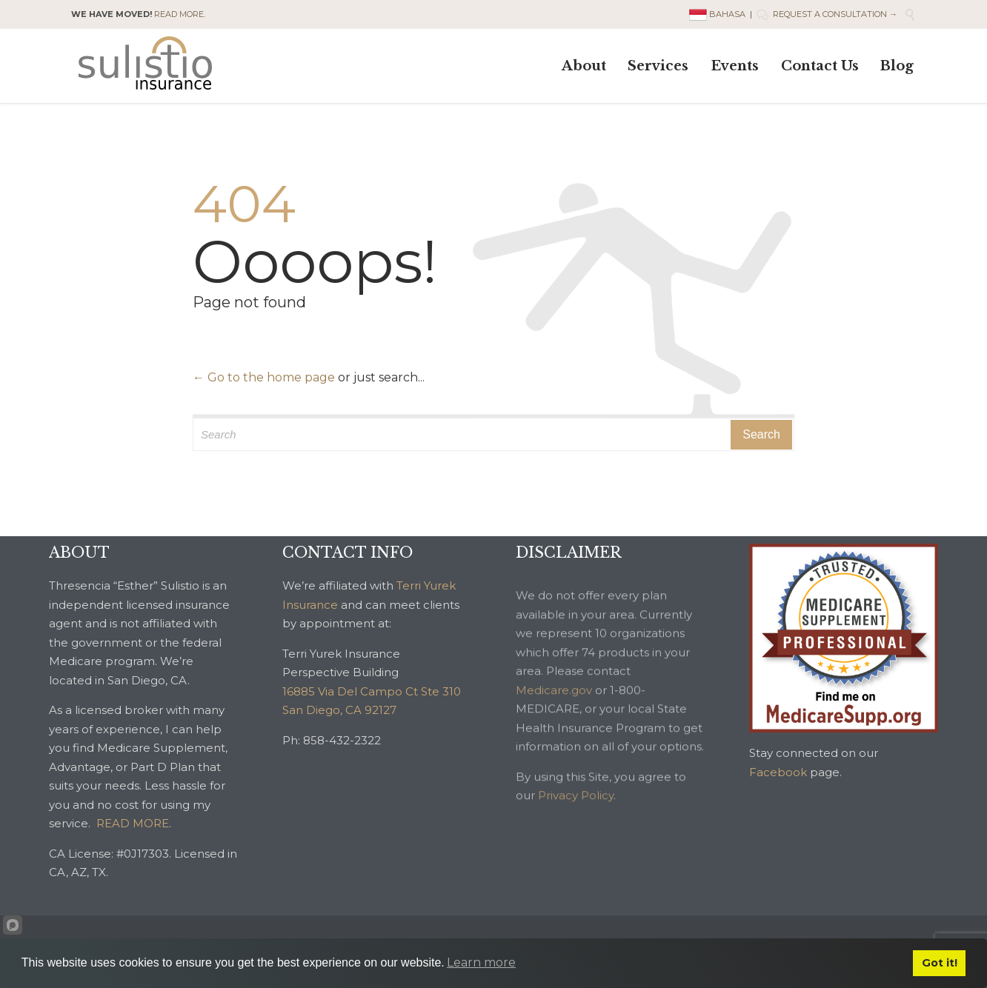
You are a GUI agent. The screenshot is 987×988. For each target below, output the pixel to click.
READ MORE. (179, 14)
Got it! (939, 962)
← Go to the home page (264, 377)
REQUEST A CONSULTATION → (827, 14)
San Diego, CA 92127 (339, 710)
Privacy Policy (576, 811)
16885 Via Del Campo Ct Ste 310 (371, 691)
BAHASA (718, 14)
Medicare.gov (554, 705)
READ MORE (132, 823)
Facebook (778, 772)
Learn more (481, 962)
